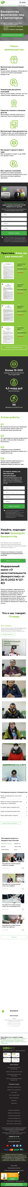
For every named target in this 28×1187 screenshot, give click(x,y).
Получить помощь (14, 233)
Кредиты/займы (5, 849)
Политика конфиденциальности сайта (14, 1170)
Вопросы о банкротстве (14, 1113)
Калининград (18, 1040)
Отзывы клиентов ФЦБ (14, 1115)
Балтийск (8, 1038)
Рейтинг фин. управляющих (14, 1121)
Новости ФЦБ (17, 846)
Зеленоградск (9, 1040)
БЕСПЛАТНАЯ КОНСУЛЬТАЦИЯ (12, 35)
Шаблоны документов (14, 1110)
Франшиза (14, 1103)
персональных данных (20, 238)
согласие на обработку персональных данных (15, 1128)
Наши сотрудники (14, 1097)
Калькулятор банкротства (14, 1087)
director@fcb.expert (14, 1141)
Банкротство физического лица (14, 1071)
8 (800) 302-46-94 (14, 1021)
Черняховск (4, 1043)
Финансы (3, 846)
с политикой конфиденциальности (19, 241)
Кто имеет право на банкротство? (10, 807)
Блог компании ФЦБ (14, 1095)
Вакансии (14, 1100)
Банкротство (17, 843)
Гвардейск (16, 1038)
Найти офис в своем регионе (14, 1123)
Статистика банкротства (14, 1118)
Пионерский (9, 1041)
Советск (23, 1041)
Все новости (14, 937)
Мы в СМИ (14, 1092)
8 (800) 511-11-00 (14, 1136)
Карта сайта (14, 1165)
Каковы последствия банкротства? (10, 811)
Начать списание (14, 506)
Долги (15, 849)
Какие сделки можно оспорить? (9, 815)
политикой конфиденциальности (16, 1130)
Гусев (2, 1040)
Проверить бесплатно (12, 1179)
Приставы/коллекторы (6, 843)
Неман (2, 1041)
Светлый (16, 1041)
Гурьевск (23, 1038)
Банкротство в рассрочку (14, 1089)
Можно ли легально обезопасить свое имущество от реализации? (11, 802)
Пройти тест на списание (13, 560)
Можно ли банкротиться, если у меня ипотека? (11, 796)
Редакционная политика (14, 1168)
